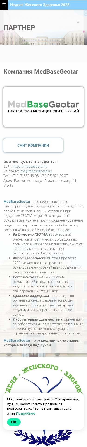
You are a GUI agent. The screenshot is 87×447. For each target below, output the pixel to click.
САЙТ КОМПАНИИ (33, 145)
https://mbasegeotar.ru (30, 166)
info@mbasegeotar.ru (36, 171)
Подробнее (25, 413)
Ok (14, 422)
